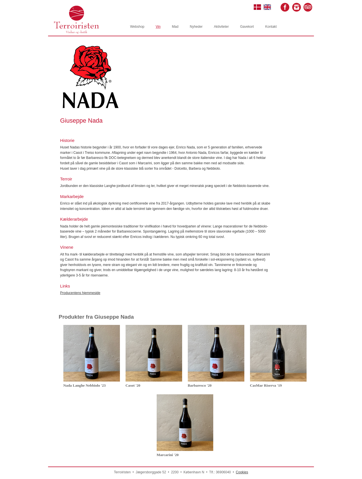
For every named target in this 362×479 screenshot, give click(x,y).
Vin (158, 27)
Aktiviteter (221, 27)
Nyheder (196, 27)
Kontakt (271, 27)
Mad (175, 27)
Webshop (137, 27)
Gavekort (247, 27)
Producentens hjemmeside (80, 293)
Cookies (242, 472)
